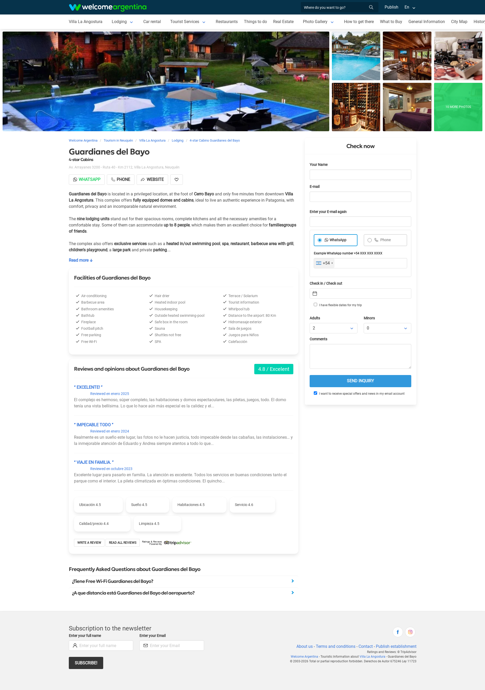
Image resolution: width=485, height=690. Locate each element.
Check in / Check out (326, 283)
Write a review (89, 543)
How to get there (359, 21)
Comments (318, 339)
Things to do (255, 21)
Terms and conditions (335, 646)
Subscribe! (86, 662)
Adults (315, 318)
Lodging (119, 21)
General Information (426, 21)
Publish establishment (396, 646)
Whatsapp (86, 179)
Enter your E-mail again (328, 212)
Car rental (152, 21)
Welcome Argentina (304, 656)
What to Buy (391, 21)
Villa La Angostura (85, 21)
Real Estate (283, 21)
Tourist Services (184, 21)
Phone (385, 240)
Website (152, 179)
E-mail (314, 187)
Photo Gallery (315, 21)
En (407, 7)
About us (304, 646)
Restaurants (227, 21)
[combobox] (324, 263)
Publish (391, 7)
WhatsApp (338, 240)
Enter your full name (85, 636)
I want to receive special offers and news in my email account (359, 393)
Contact (366, 646)
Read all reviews (122, 543)
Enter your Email (152, 636)
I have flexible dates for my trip (338, 305)
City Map (459, 21)
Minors (369, 318)
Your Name (318, 165)
